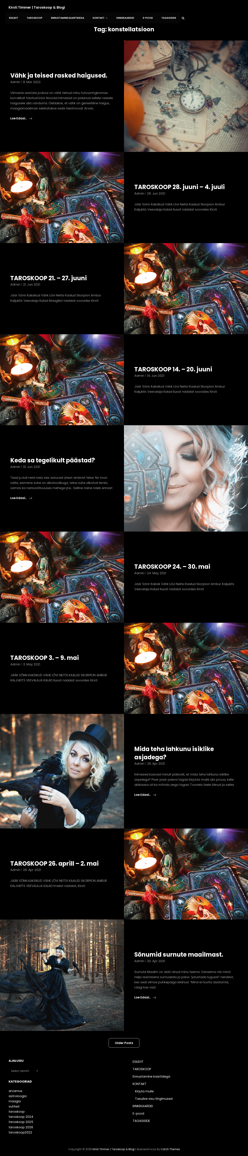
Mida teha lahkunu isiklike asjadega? (177, 750)
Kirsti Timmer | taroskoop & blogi (38, 7)
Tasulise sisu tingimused (154, 1096)
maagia (15, 1098)
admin (15, 79)
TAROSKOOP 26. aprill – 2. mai (58, 860)
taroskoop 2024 (21, 1114)
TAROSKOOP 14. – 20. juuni (176, 366)
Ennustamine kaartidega (128, 7)
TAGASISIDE (226, 7)
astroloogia (18, 1093)
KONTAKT (160, 7)
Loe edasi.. (21, 115)
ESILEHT (76, 7)
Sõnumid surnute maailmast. (182, 951)
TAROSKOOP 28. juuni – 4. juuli (183, 183)
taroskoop (17, 1109)
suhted (14, 1103)
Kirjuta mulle (144, 1088)
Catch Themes (172, 1146)
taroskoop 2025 (21, 1119)
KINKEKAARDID (184, 7)
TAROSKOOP (96, 7)
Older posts (124, 1040)
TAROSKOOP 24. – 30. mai (175, 563)
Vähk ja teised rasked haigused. (45, 68)
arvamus (15, 1088)
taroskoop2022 (20, 1129)
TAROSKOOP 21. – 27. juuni (52, 275)
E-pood (206, 7)
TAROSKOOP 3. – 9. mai (47, 654)
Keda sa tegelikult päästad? (56, 457)
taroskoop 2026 (21, 1124)
